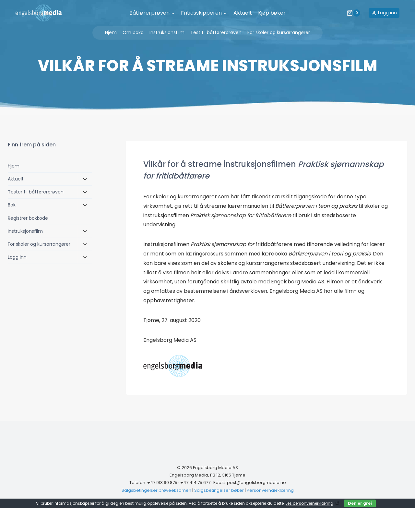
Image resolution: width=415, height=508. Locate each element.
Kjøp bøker (272, 13)
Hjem (111, 32)
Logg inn (17, 257)
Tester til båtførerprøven (36, 192)
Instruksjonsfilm (166, 32)
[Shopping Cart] (356, 13)
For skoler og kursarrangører (278, 32)
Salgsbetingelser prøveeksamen (156, 490)
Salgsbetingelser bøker (219, 490)
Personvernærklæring (270, 490)
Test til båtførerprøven (216, 32)
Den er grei (360, 503)
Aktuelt (242, 13)
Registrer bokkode (28, 218)
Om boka (133, 32)
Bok (12, 205)
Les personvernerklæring (309, 503)
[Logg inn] (384, 13)
